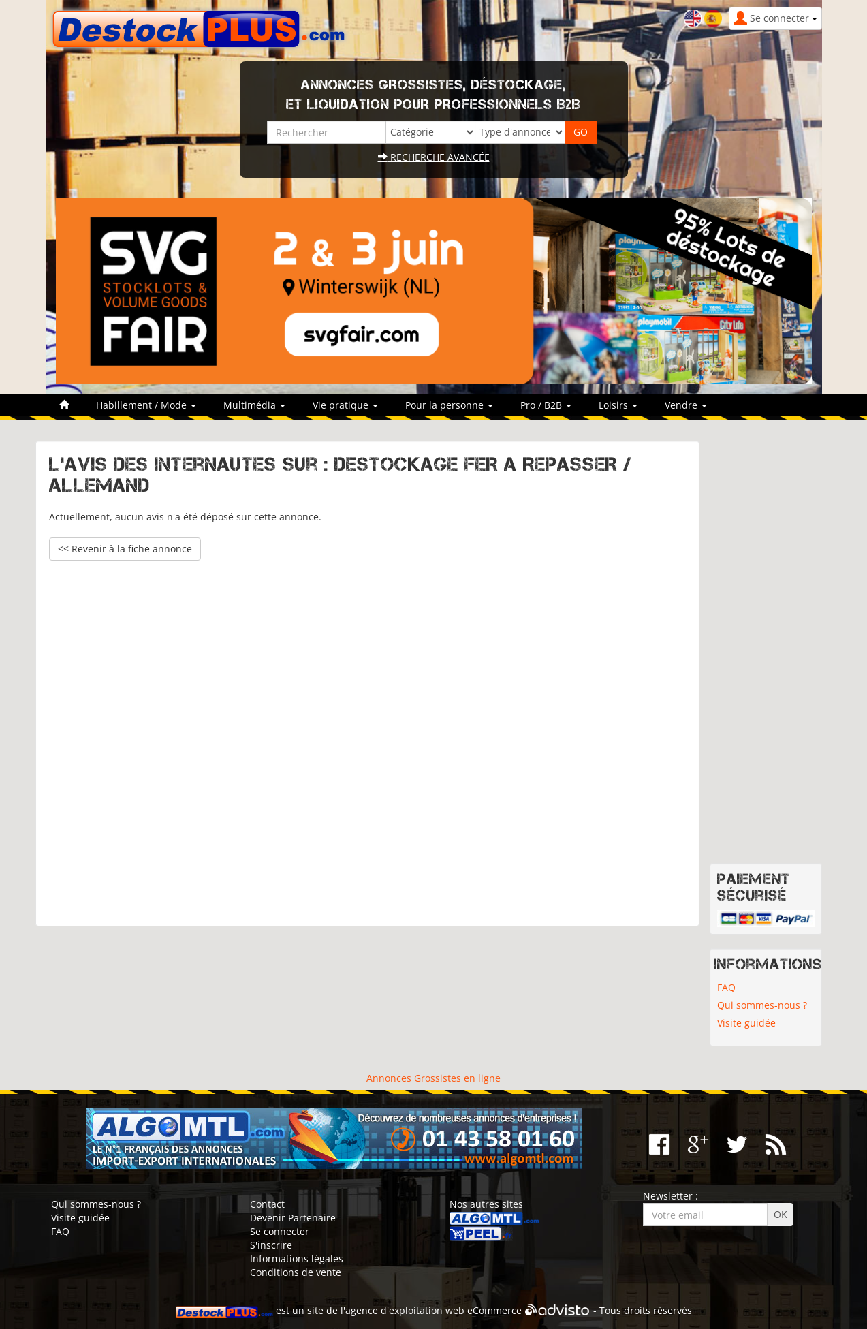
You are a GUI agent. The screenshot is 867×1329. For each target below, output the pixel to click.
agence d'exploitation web (404, 1310)
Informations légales (296, 1258)
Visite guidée (746, 1022)
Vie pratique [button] (345, 404)
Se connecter (279, 1231)
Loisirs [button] (618, 404)
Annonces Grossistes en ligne (433, 1078)
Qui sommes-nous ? (762, 1005)
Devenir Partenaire (293, 1217)
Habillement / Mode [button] (146, 404)
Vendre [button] (686, 404)
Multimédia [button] (254, 404)
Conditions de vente (295, 1272)
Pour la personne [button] (449, 404)
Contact (267, 1204)
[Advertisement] (367, 736)
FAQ (726, 987)
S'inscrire (271, 1244)
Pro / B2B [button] (545, 404)
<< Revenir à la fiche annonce (125, 548)
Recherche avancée (434, 157)
